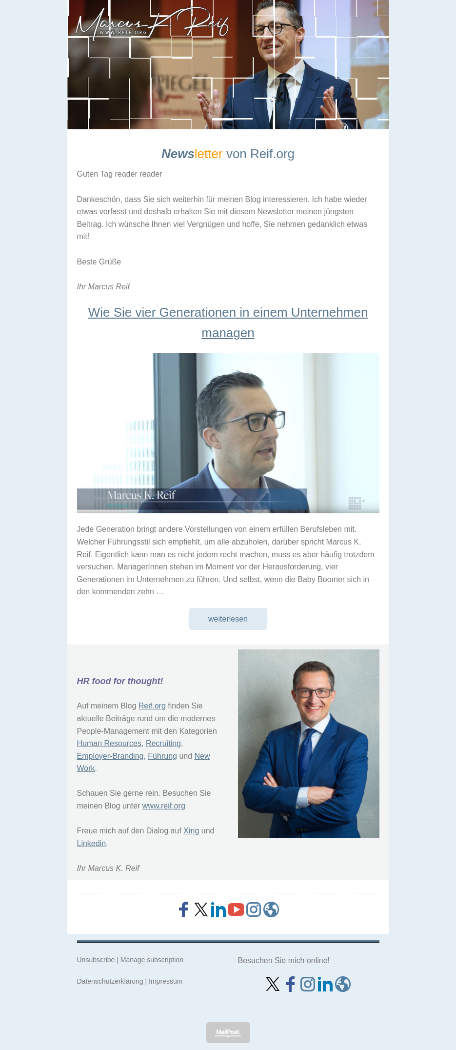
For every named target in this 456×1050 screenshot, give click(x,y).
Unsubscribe (96, 960)
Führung (162, 756)
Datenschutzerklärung (110, 981)
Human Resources (109, 743)
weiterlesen (228, 619)
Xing (191, 831)
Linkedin (91, 843)
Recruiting (163, 743)
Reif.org (152, 706)
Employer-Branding (110, 756)
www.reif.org (163, 806)
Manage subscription (151, 960)
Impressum (165, 981)
